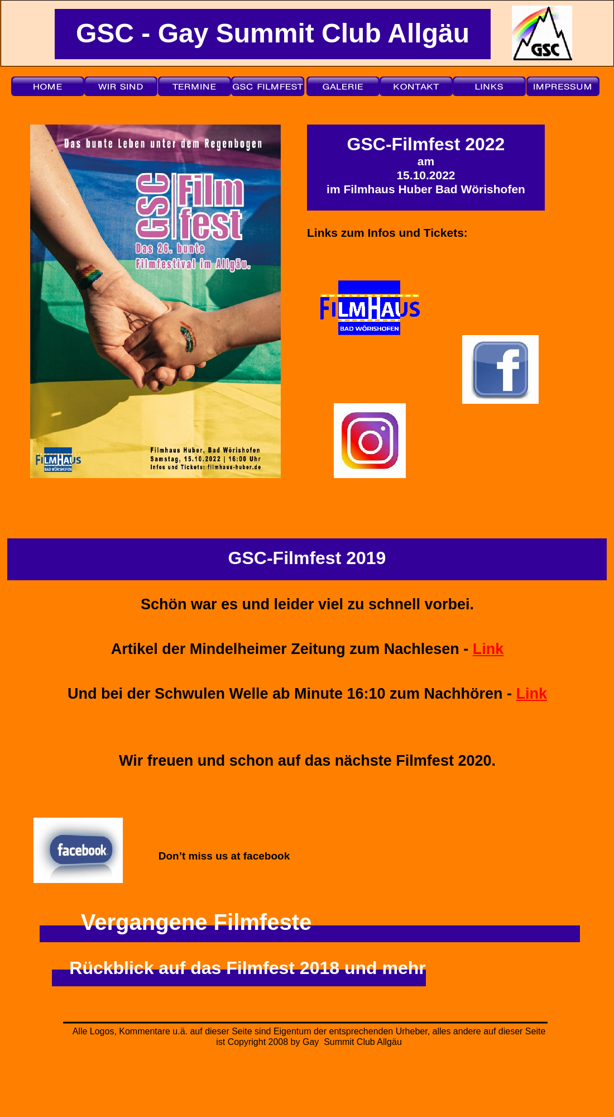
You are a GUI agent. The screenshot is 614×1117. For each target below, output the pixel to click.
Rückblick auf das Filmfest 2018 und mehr (247, 968)
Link (488, 649)
